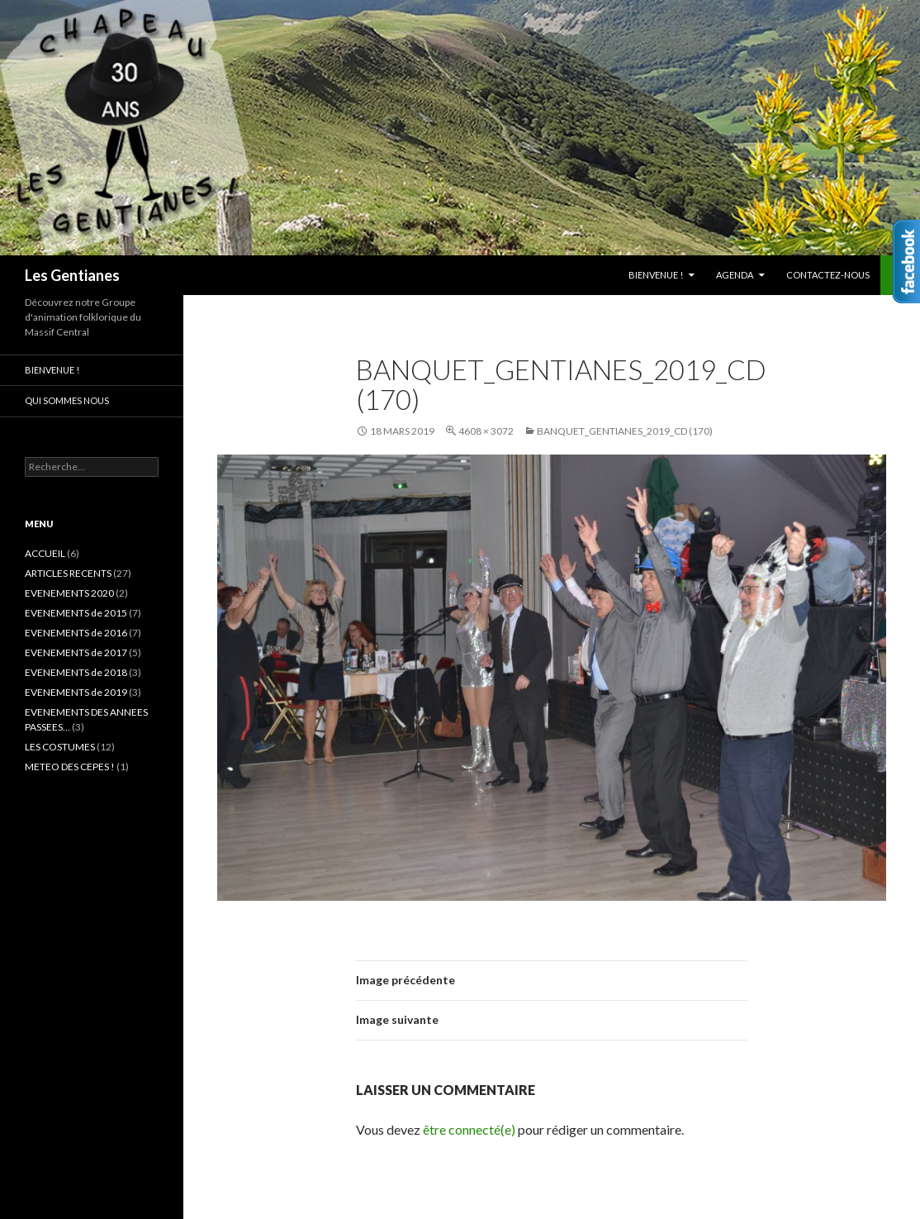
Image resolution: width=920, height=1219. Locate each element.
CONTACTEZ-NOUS (828, 274)
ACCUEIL (45, 553)
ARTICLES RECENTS (68, 573)
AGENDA (734, 274)
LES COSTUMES (60, 746)
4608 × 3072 (486, 431)
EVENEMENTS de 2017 (76, 652)
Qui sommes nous (67, 400)
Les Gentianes (72, 275)
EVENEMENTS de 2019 (76, 692)
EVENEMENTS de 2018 (76, 672)
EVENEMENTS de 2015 (76, 613)
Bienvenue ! (655, 274)
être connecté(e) (469, 1129)
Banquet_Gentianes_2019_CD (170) (625, 431)
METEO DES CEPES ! (70, 766)
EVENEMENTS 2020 (69, 593)
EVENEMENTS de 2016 (76, 632)
